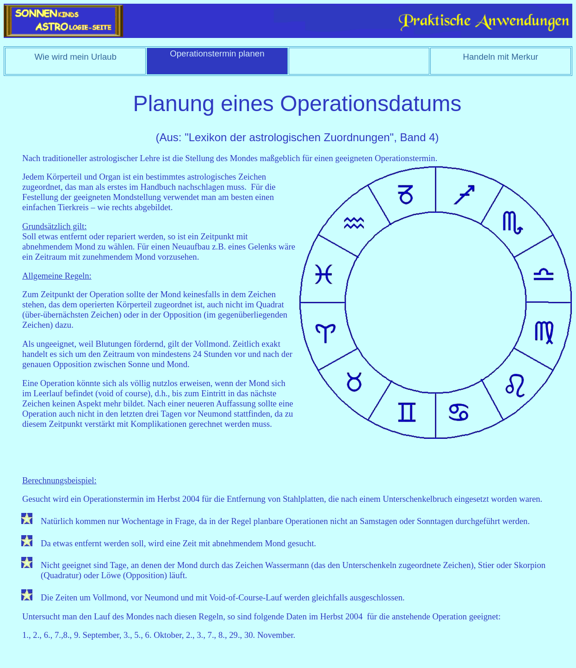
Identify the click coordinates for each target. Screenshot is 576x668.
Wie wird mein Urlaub (75, 57)
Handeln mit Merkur (500, 57)
